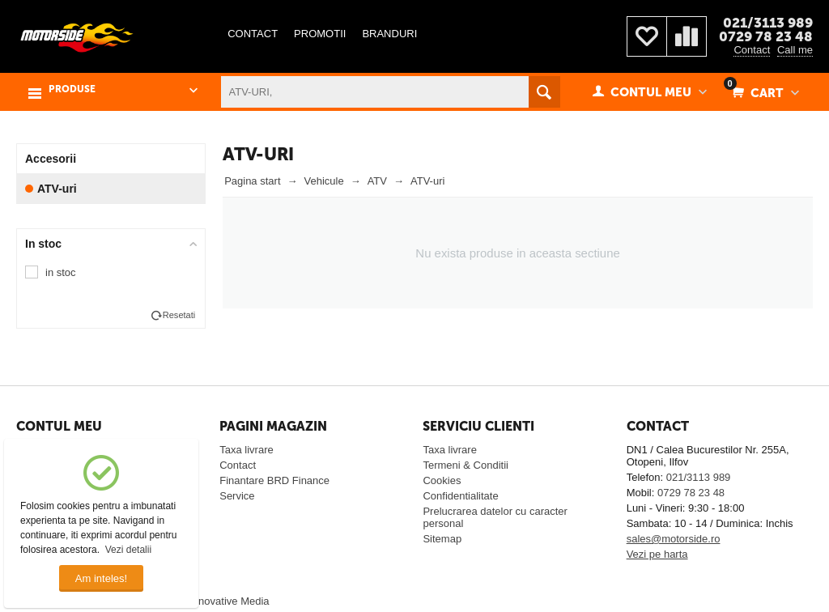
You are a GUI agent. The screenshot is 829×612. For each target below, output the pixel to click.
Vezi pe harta (657, 554)
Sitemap (442, 539)
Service (236, 496)
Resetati (179, 315)
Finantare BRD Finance (274, 480)
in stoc (60, 272)
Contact (751, 50)
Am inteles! (101, 578)
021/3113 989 (768, 23)
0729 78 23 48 (766, 36)
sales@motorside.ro (674, 539)
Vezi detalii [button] (128, 549)
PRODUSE (72, 89)
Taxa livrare (246, 450)
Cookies (442, 480)
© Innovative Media (224, 601)
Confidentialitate (460, 496)
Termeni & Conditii (465, 465)
